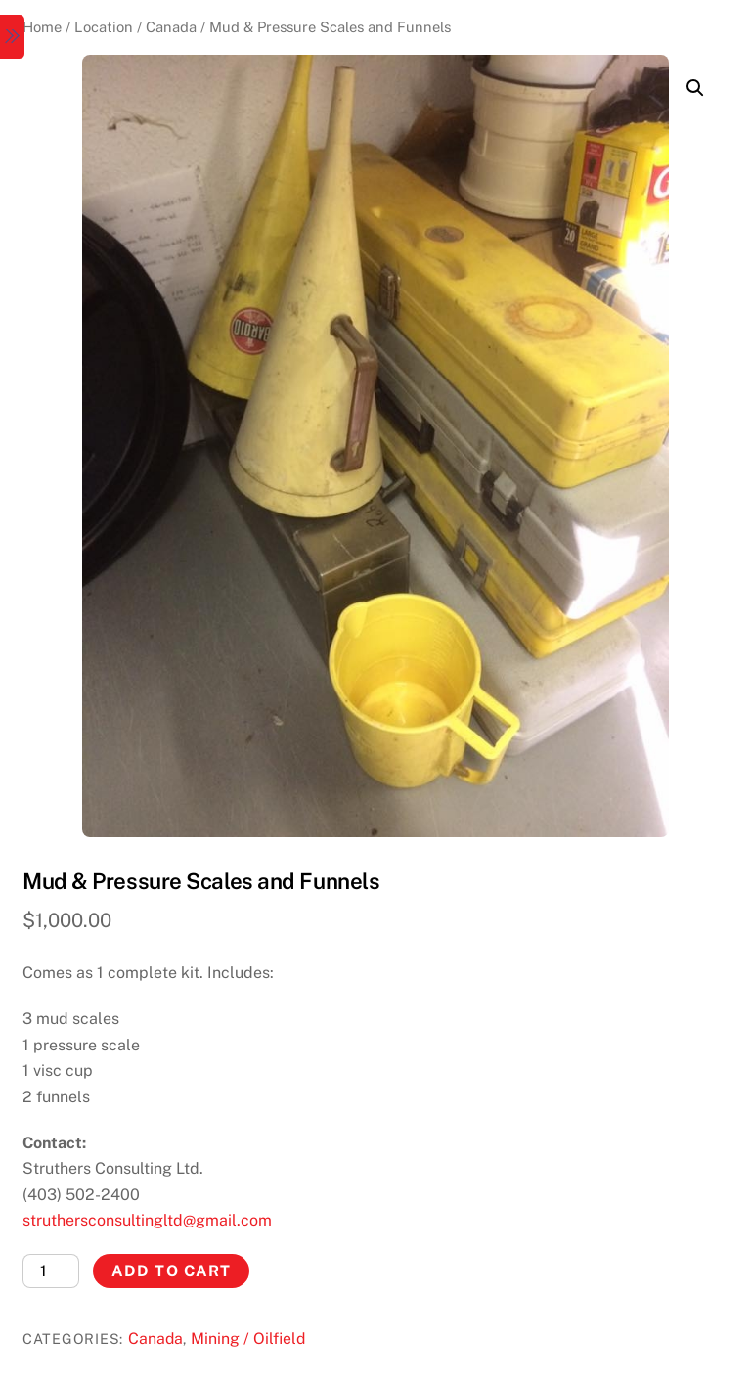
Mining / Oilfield (248, 1338)
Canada (171, 27)
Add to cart (170, 1271)
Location (103, 27)
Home (42, 27)
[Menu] (12, 37)
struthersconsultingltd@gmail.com (147, 1220)
